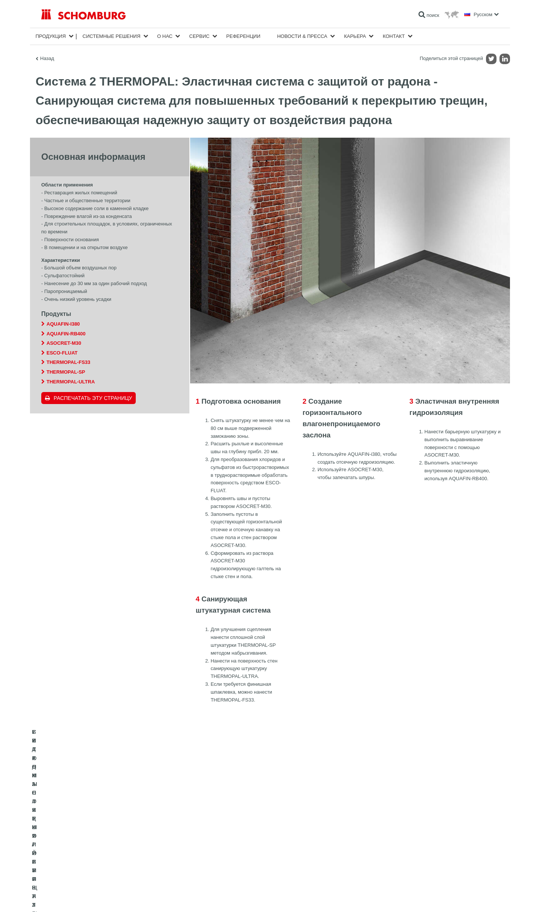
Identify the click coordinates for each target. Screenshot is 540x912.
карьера (355, 36)
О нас (164, 36)
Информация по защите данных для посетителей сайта (137, 897)
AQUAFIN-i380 (63, 324)
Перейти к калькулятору (223, 835)
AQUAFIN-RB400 (66, 334)
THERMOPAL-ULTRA (70, 382)
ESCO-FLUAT (62, 353)
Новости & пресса (302, 36)
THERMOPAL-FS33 (68, 362)
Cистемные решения (111, 36)
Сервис (199, 36)
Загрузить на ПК (214, 846)
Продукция (51, 36)
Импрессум (72, 897)
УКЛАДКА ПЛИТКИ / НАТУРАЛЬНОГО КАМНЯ (89, 846)
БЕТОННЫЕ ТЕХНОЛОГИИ (70, 869)
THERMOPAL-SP (65, 372)
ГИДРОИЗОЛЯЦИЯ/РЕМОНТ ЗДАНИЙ (81, 835)
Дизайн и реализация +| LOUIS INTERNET (465, 897)
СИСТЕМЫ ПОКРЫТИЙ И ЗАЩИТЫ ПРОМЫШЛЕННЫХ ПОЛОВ (108, 858)
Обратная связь (214, 858)
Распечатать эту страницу (93, 398)
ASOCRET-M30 (63, 343)
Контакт (394, 36)
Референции (243, 36)
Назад (47, 58)
